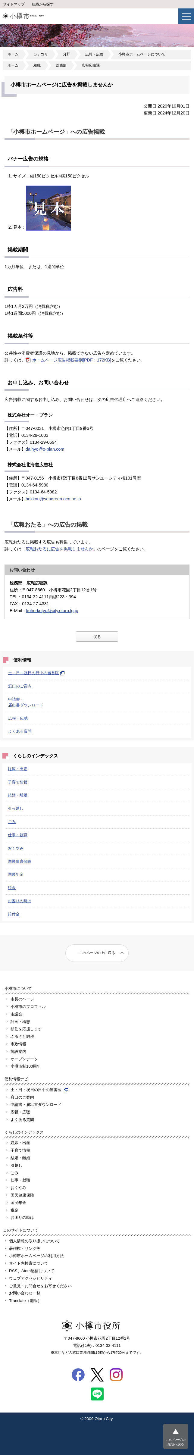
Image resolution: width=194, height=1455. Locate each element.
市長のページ (22, 999)
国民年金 (15, 874)
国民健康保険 (19, 861)
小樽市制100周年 (26, 1066)
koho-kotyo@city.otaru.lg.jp (52, 610)
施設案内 (18, 1051)
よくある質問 (20, 731)
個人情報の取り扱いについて (34, 1241)
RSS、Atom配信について (31, 1271)
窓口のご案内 (20, 686)
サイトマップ (14, 4)
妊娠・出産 (17, 769)
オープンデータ (24, 1059)
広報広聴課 (91, 65)
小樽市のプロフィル (28, 1006)
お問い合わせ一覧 (24, 1293)
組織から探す (43, 4)
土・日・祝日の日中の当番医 (36, 673)
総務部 (61, 65)
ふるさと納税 (22, 1036)
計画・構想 (20, 1021)
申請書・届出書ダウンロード (36, 1104)
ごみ (12, 821)
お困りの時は (19, 901)
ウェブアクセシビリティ (30, 1278)
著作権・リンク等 (24, 1248)
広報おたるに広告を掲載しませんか (59, 548)
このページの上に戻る (97, 953)
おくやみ (15, 848)
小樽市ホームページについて (141, 54)
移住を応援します (26, 1029)
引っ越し (15, 808)
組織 (37, 65)
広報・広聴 (94, 54)
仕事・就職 (17, 835)
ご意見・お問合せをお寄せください (40, 1286)
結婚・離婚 (17, 795)
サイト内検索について (28, 1263)
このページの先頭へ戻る (176, 1442)
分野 (66, 54)
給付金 (14, 914)
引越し (16, 1165)
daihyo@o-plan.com (45, 449)
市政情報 (18, 1044)
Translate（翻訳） (25, 1300)
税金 (12, 887)
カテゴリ (40, 54)
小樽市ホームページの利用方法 (36, 1255)
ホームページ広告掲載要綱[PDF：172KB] (71, 360)
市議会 (16, 1014)
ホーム (13, 54)
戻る (97, 636)
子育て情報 (17, 782)
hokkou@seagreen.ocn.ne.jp (53, 498)
